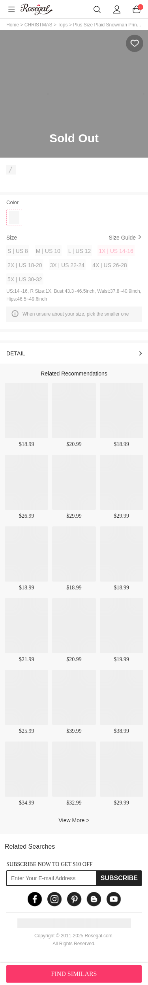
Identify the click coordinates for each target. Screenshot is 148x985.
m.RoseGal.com (41, 9)
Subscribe (119, 878)
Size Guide (122, 237)
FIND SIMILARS (74, 973)
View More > (74, 820)
